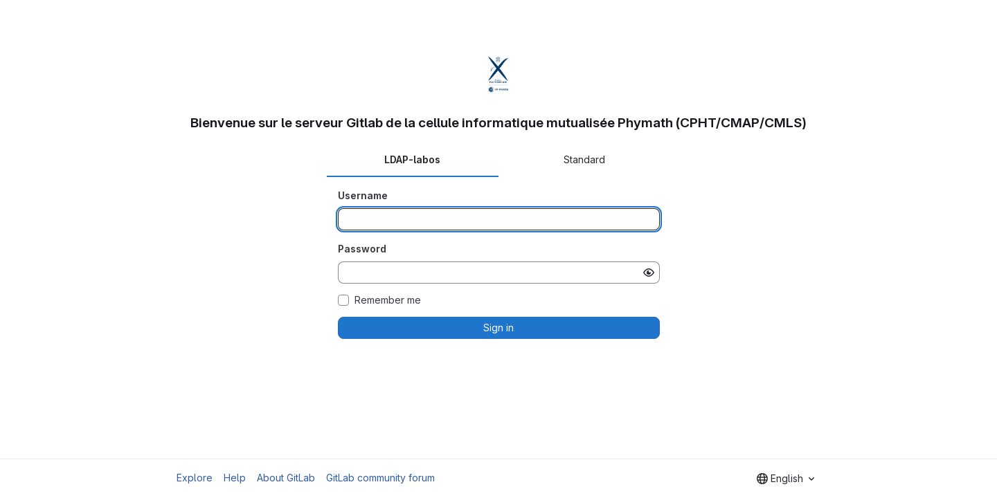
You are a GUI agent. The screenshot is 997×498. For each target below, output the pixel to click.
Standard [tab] (584, 159)
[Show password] (649, 272)
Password (362, 249)
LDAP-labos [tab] (412, 159)
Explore (195, 477)
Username (363, 195)
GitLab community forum (380, 477)
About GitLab (286, 477)
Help (235, 477)
